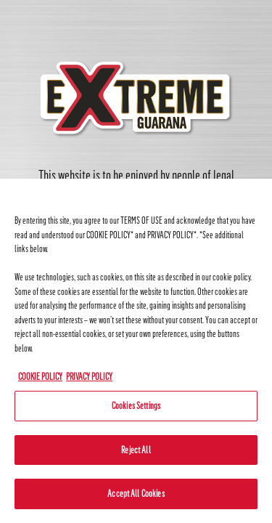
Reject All (135, 450)
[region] (136, 351)
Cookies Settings (136, 405)
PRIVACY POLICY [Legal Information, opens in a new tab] (89, 376)
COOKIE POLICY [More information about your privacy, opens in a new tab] (40, 376)
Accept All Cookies (135, 493)
